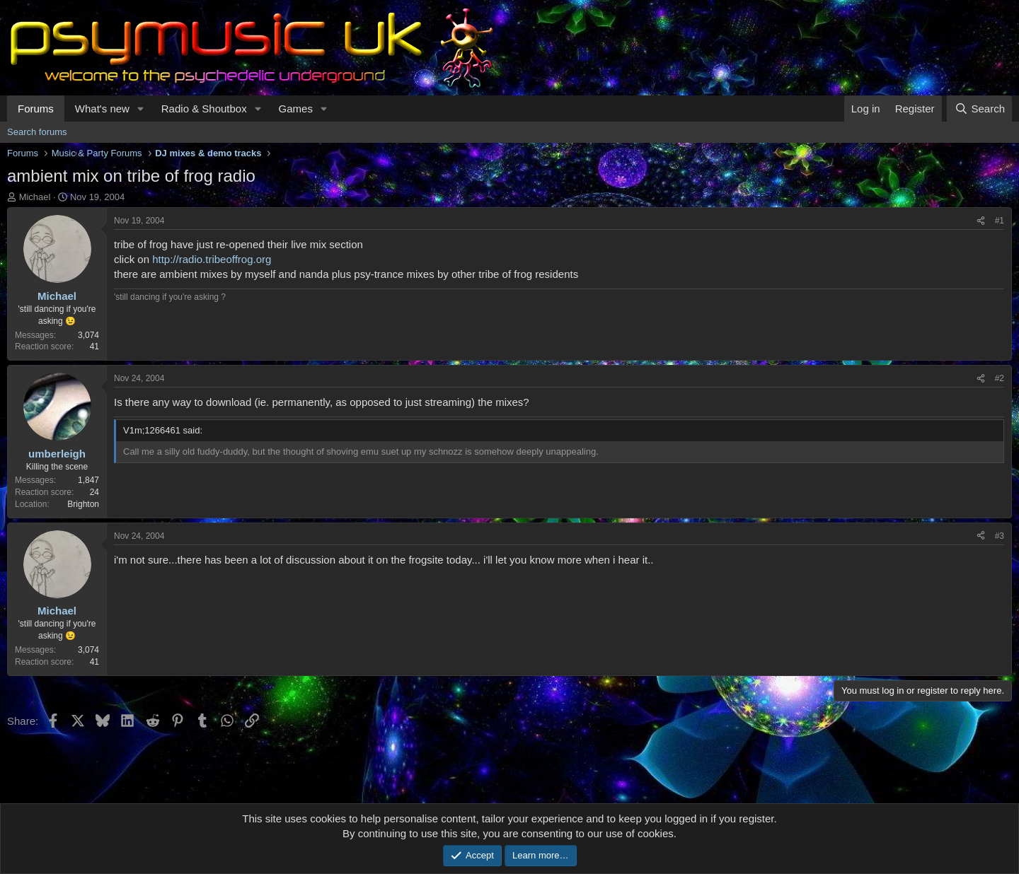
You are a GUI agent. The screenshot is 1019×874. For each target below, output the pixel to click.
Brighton (83, 504)
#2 (999, 378)
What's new (102, 109)
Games (296, 109)
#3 (999, 536)
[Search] (979, 108)
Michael (35, 197)
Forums (36, 109)
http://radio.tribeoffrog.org (211, 259)
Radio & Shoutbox (204, 109)
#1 (999, 221)
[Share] (981, 221)
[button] (141, 108)
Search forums (37, 132)
